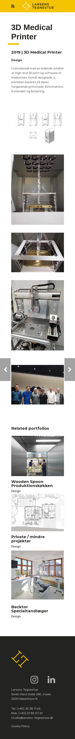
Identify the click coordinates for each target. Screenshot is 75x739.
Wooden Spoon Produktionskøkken (32, 483)
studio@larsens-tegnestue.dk (32, 717)
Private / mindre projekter (28, 538)
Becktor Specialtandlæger (29, 609)
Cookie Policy (20, 726)
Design (16, 491)
